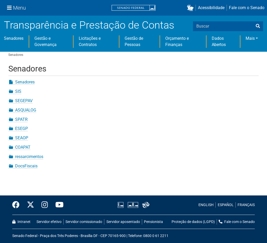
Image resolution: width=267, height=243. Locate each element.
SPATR (21, 119)
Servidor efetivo (49, 222)
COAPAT (23, 147)
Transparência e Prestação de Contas (89, 25)
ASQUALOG (25, 110)
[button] (191, 7)
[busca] (258, 26)
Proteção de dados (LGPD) (193, 222)
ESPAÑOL (226, 205)
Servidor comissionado (83, 222)
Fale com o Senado (246, 7)
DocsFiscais (26, 165)
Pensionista (153, 222)
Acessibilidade (211, 7)
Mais (250, 38)
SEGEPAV (24, 100)
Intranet (21, 222)
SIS (18, 91)
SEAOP (21, 137)
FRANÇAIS (246, 205)
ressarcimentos (29, 156)
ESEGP (21, 128)
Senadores (13, 38)
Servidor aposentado (123, 222)
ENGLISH (206, 205)
